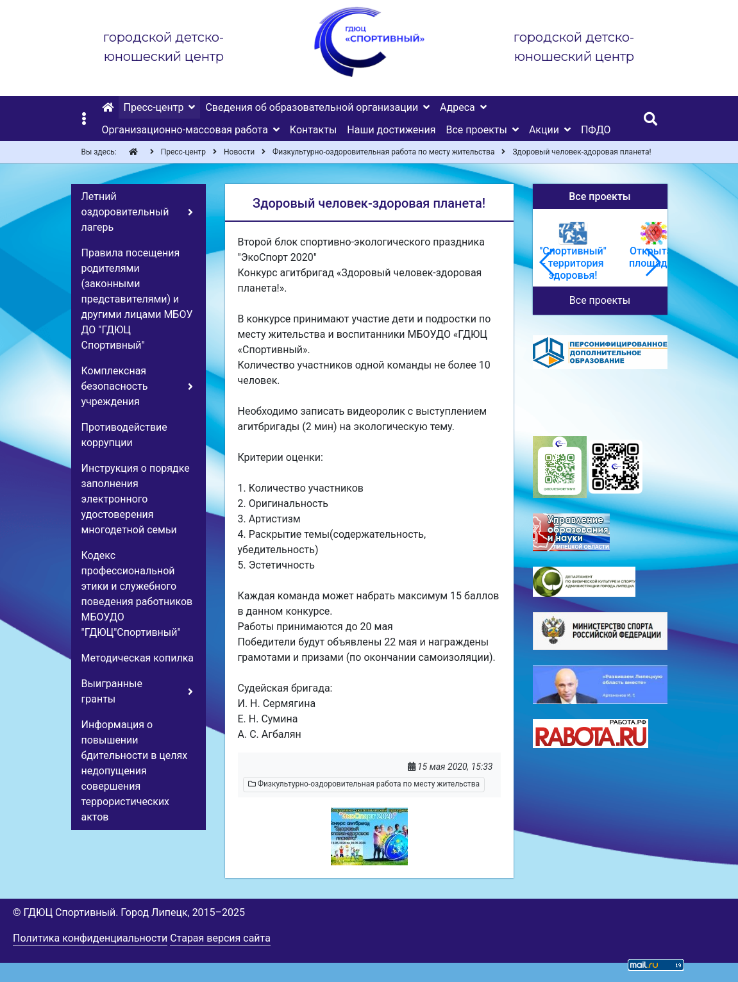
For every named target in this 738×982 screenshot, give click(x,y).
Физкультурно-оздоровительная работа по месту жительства (364, 783)
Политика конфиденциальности (90, 938)
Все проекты (599, 300)
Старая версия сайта (220, 938)
